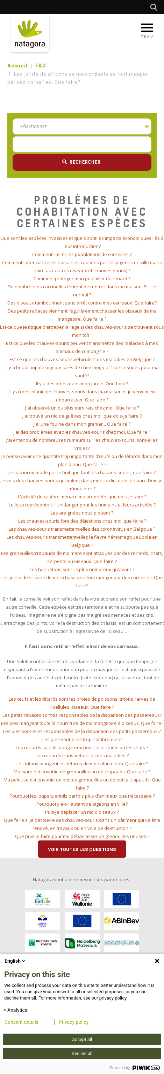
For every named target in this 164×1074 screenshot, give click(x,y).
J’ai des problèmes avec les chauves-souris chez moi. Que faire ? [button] (82, 432)
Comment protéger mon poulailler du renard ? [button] (82, 278)
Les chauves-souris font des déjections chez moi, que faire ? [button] (82, 521)
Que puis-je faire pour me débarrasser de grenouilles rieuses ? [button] (82, 836)
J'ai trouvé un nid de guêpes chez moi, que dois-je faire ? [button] (82, 416)
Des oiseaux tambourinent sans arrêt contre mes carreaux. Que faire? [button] (82, 303)
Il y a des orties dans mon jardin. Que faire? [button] (82, 383)
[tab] (82, 242)
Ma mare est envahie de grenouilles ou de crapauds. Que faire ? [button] (82, 771)
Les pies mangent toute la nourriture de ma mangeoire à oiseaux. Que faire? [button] (82, 723)
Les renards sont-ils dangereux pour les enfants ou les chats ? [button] (82, 747)
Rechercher (155, 7)
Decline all (82, 1053)
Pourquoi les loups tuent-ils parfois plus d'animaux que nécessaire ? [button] (82, 796)
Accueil (17, 65)
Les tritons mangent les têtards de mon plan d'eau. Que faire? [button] (82, 763)
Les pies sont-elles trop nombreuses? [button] (82, 739)
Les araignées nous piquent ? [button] (82, 513)
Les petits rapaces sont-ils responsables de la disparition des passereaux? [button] (82, 715)
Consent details (21, 1022)
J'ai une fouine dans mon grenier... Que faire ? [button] (82, 424)
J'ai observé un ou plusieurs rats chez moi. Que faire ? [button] (82, 408)
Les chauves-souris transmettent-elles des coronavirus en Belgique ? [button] (82, 529)
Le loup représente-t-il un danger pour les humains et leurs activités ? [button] (82, 505)
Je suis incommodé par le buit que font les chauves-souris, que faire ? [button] (82, 472)
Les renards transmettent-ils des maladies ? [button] (82, 755)
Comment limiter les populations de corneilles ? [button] (82, 254)
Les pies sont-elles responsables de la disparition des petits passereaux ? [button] (82, 731)
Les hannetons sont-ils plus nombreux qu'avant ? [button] (82, 569)
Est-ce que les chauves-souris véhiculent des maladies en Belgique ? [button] (82, 359)
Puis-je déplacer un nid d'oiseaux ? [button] (82, 812)
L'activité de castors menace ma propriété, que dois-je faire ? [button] (82, 496)
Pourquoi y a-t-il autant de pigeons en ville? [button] (82, 804)
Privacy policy (73, 1022)
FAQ (40, 65)
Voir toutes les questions (82, 849)
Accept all (82, 1039)
